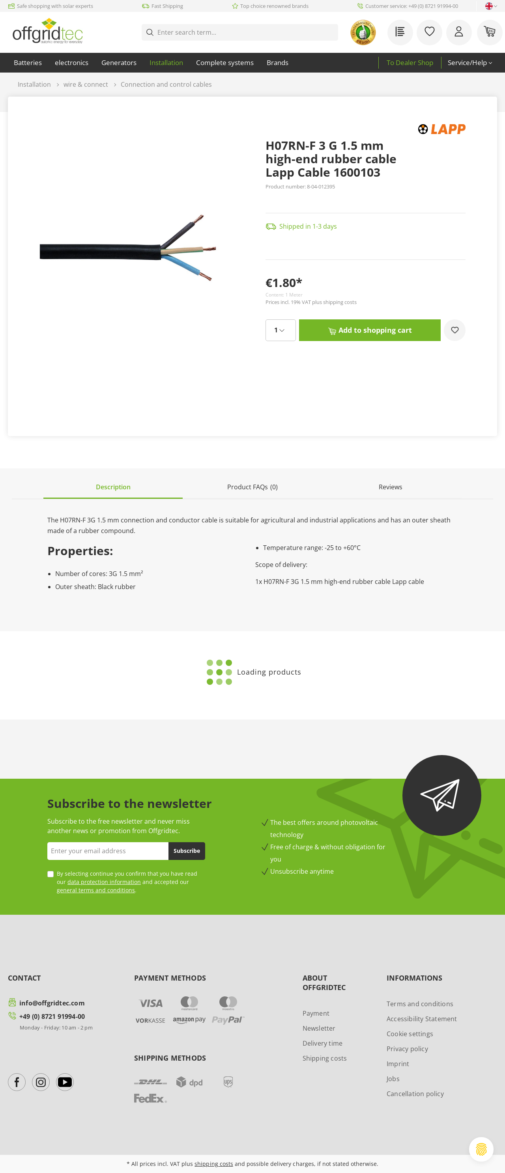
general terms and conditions (96, 890)
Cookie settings (410, 1033)
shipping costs (214, 1163)
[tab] (113, 487)
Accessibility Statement (422, 1018)
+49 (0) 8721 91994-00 (52, 1016)
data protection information (104, 882)
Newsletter (319, 1028)
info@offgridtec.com (52, 1003)
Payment (316, 1013)
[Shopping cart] (490, 32)
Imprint (398, 1063)
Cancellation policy (415, 1093)
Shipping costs (325, 1058)
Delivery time (323, 1043)
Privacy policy (407, 1048)
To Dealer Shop (410, 62)
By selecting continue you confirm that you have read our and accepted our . (127, 882)
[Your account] (459, 32)
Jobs (393, 1078)
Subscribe (187, 850)
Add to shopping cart (370, 329)
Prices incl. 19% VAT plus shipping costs (311, 302)
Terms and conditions (420, 1004)
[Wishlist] (429, 32)
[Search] (332, 32)
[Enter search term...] (242, 32)
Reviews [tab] (390, 487)
